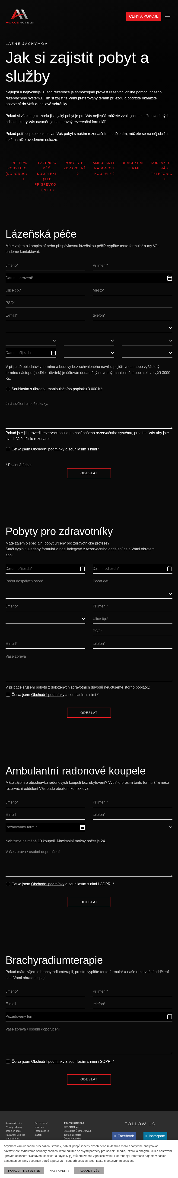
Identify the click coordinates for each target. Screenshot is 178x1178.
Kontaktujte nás (14, 1128)
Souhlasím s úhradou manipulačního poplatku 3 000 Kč (57, 392)
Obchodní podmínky (47, 452)
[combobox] (89, 331)
